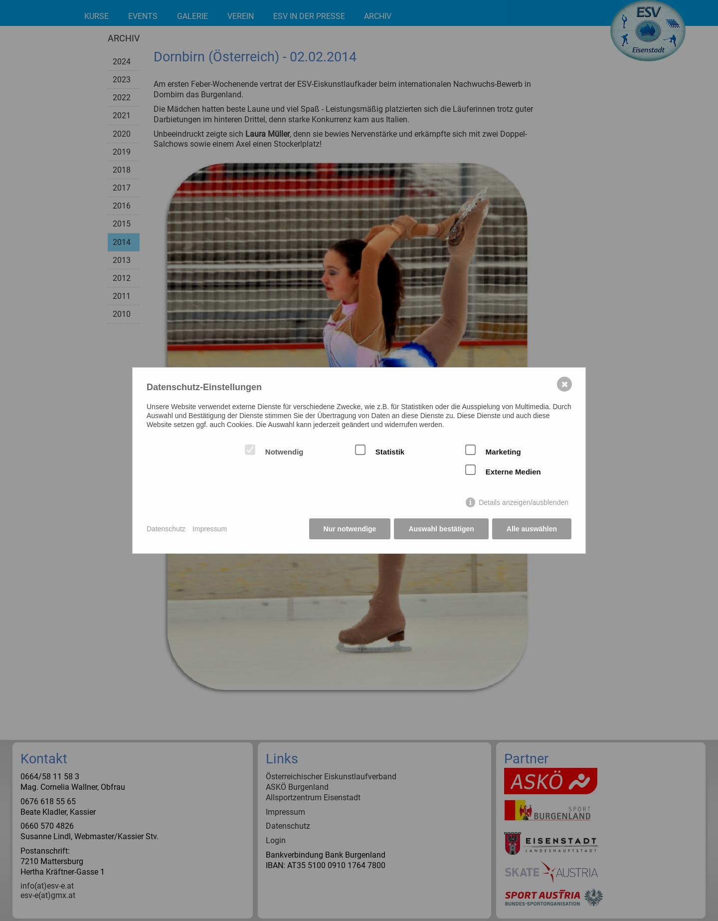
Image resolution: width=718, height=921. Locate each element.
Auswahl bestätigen (441, 529)
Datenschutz (166, 529)
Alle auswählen (532, 529)
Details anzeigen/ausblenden (523, 502)
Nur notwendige (350, 529)
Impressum (209, 529)
